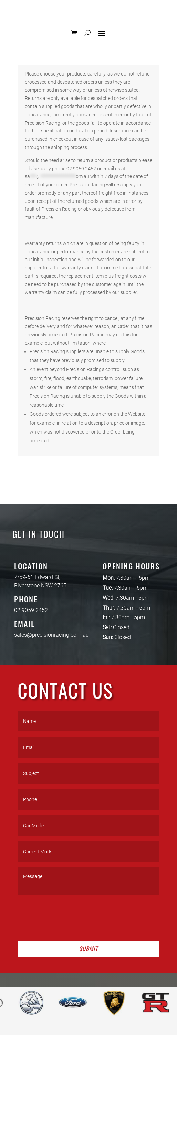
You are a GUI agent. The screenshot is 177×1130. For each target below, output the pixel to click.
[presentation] (70, 916)
